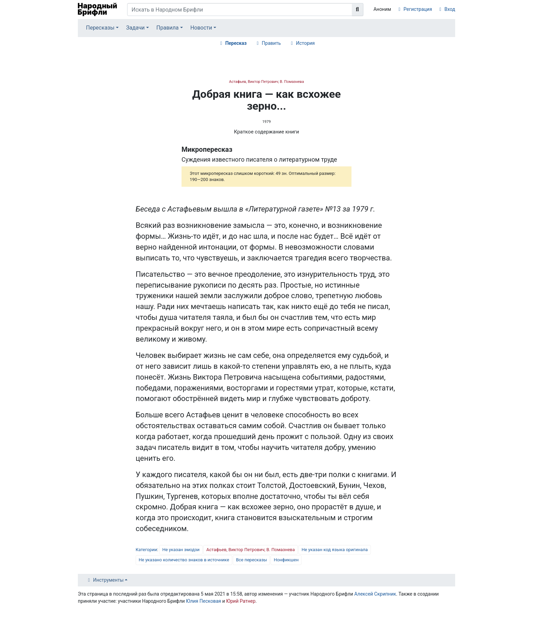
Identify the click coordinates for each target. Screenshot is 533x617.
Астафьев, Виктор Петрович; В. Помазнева (266, 81)
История (305, 43)
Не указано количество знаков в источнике (184, 559)
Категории (146, 549)
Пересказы (100, 27)
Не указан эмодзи (181, 549)
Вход (450, 9)
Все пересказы (251, 559)
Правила (167, 27)
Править (271, 43)
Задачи (135, 27)
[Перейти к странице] (357, 9)
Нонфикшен (286, 559)
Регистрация (417, 9)
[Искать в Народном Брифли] (239, 9)
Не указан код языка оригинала (334, 549)
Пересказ (236, 43)
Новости (201, 27)
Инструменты (108, 580)
